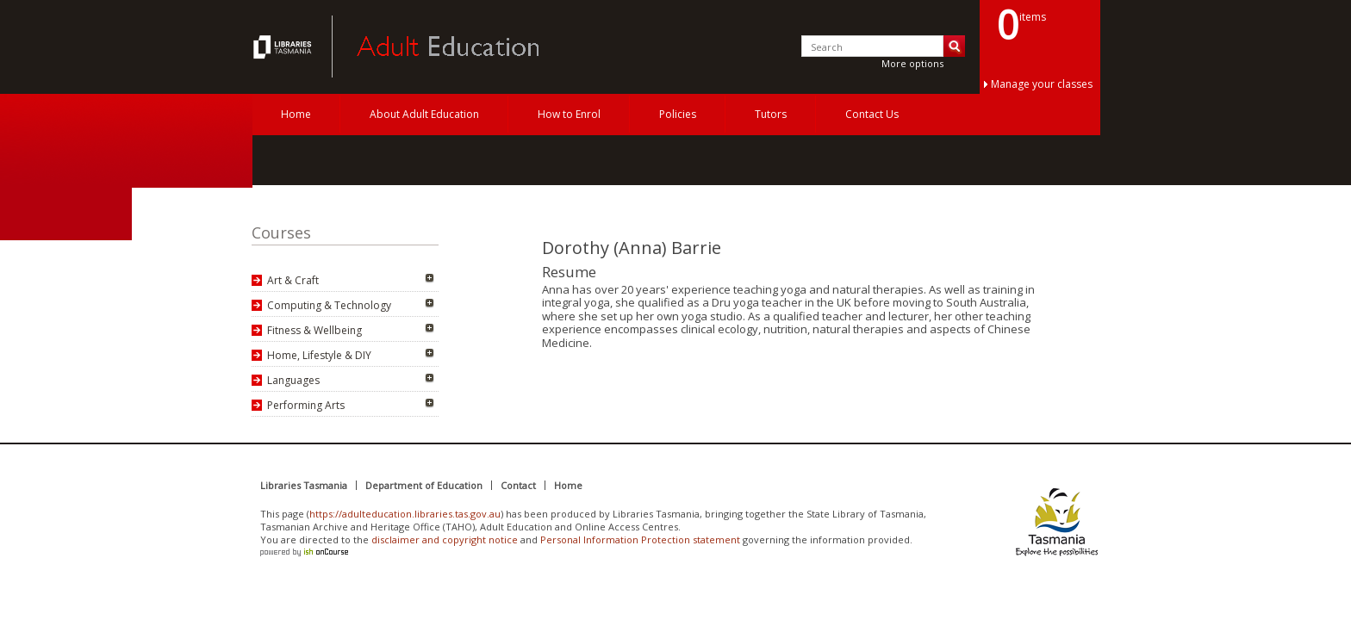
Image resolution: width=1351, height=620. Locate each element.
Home (296, 114)
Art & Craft (293, 280)
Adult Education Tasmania (284, 47)
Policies (677, 114)
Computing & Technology (329, 305)
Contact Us (872, 114)
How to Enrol (569, 114)
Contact (518, 485)
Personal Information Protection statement (640, 539)
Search (954, 46)
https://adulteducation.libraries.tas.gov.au (405, 513)
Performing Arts (306, 405)
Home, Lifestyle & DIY (319, 355)
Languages (293, 380)
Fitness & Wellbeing (314, 330)
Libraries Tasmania (303, 485)
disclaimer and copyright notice (444, 539)
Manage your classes (1042, 84)
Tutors (771, 114)
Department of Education (423, 485)
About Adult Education (424, 114)
